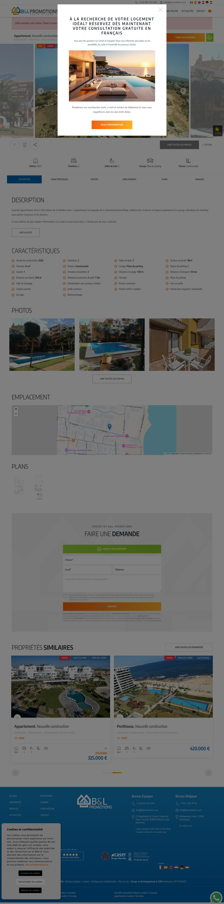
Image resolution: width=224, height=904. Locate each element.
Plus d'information (112, 98)
